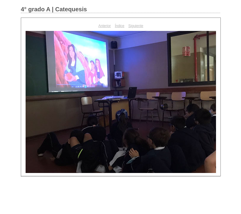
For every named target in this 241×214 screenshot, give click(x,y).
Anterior (104, 26)
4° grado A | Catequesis (54, 9)
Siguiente (135, 26)
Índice (119, 26)
